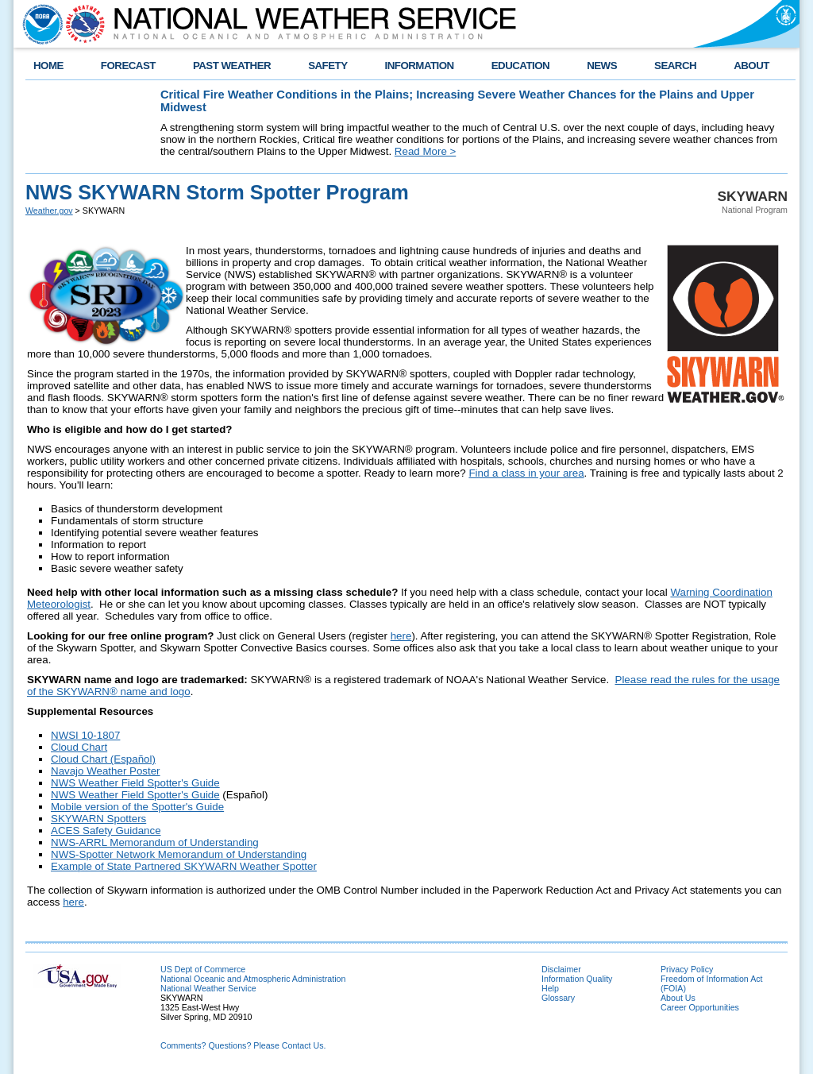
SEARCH (675, 65)
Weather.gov (49, 210)
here (401, 636)
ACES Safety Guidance (106, 830)
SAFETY (327, 65)
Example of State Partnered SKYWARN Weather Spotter (184, 866)
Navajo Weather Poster (105, 771)
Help (550, 988)
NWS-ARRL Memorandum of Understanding (155, 842)
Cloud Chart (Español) (103, 759)
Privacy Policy (687, 969)
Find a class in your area (526, 473)
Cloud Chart (79, 747)
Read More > (425, 151)
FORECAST (128, 65)
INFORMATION (419, 65)
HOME (48, 65)
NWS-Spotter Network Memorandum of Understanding (178, 854)
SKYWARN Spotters (98, 819)
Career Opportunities (700, 1007)
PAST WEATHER (232, 65)
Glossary (558, 998)
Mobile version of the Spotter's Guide (137, 807)
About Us (678, 998)
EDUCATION (520, 65)
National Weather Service (208, 988)
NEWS (602, 65)
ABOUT (751, 65)
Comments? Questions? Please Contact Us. (243, 1045)
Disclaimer (561, 969)
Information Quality (576, 978)
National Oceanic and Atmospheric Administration (252, 978)
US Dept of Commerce (202, 969)
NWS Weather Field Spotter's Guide (135, 783)
